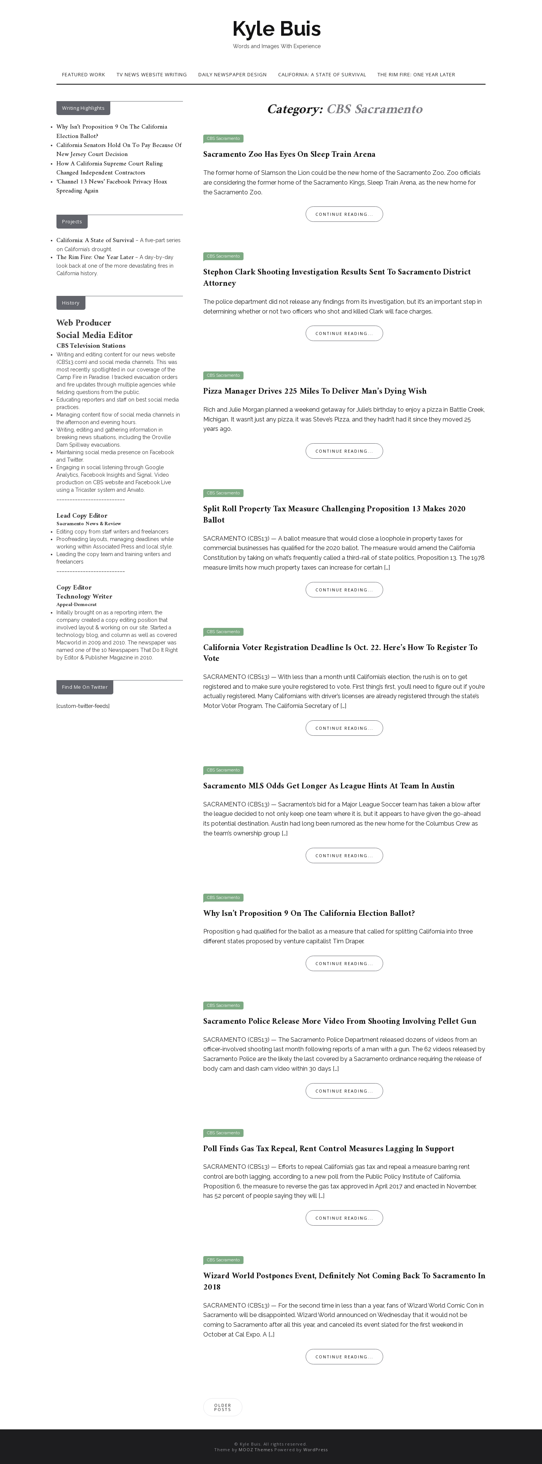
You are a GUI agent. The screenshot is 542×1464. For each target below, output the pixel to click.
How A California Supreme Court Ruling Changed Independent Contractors (109, 168)
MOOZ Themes (256, 1449)
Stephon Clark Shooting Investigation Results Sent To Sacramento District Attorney (337, 278)
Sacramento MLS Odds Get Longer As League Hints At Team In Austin (329, 786)
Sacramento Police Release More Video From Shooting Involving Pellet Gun (340, 1021)
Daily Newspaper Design (232, 74)
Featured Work (83, 74)
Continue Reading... (344, 214)
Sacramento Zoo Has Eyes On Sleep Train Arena (289, 154)
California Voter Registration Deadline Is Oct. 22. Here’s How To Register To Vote (340, 654)
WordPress (315, 1449)
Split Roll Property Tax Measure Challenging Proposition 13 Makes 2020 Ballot (334, 515)
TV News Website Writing (152, 74)
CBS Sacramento (223, 138)
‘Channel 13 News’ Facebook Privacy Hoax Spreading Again (111, 186)
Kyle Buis (276, 29)
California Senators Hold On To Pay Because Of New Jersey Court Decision (118, 150)
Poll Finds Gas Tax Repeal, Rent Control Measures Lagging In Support (328, 1149)
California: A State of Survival (322, 74)
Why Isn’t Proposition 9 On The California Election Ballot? (308, 913)
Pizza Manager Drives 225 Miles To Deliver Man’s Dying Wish (314, 391)
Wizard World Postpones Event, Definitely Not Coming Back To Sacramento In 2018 (344, 1282)
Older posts (222, 1407)
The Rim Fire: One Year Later (416, 74)
